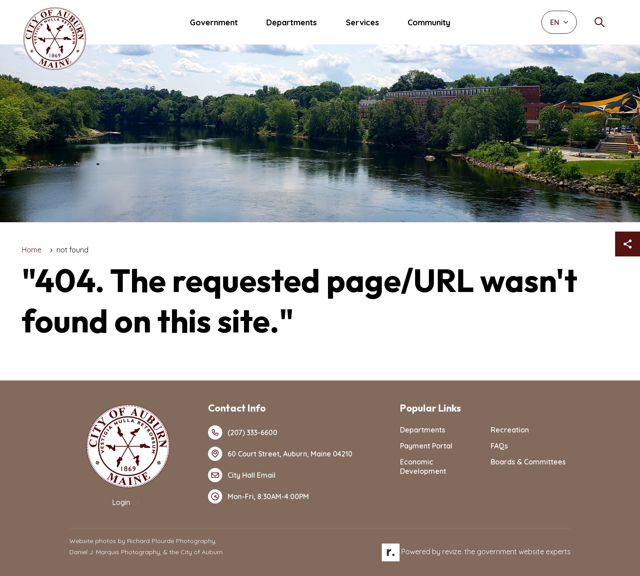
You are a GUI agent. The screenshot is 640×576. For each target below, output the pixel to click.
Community (429, 22)
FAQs (499, 445)
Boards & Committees (528, 461)
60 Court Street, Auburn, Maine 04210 (280, 454)
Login (121, 502)
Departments (291, 22)
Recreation (510, 429)
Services (362, 22)
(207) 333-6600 (242, 432)
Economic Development (423, 466)
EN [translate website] (559, 22)
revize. (452, 551)
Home (31, 249)
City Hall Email (242, 475)
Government (214, 22)
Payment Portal (426, 445)
